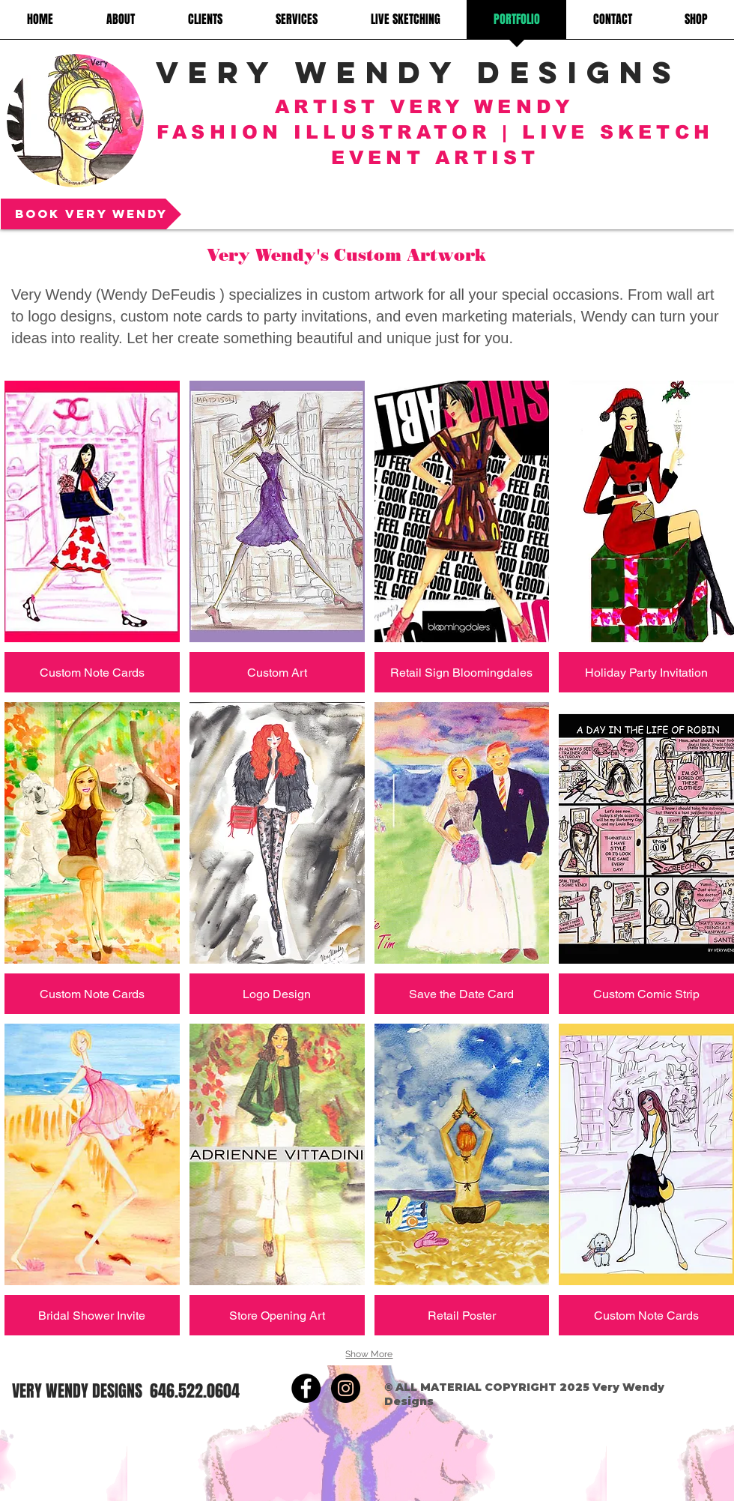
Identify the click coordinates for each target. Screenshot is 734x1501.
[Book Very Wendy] (91, 214)
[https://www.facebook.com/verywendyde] (306, 1388)
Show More (368, 1354)
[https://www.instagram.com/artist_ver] (345, 1388)
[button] (92, 536)
